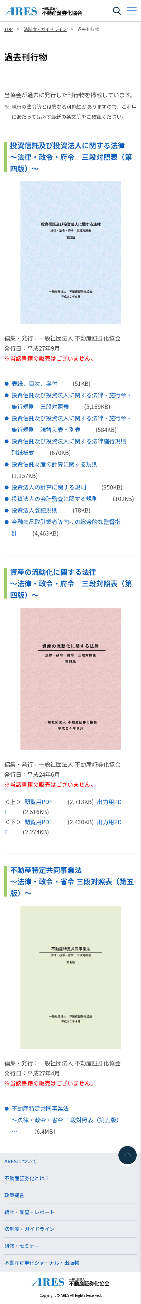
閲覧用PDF (38, 801)
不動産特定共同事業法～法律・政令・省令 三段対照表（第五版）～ (66, 1120)
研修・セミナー (21, 1245)
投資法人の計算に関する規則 (48, 487)
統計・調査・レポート (29, 1211)
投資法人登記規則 (34, 510)
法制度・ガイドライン (29, 1228)
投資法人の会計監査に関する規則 (54, 498)
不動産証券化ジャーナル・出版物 (41, 1262)
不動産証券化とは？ (27, 1178)
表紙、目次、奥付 (34, 383)
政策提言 (14, 1195)
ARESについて (20, 1161)
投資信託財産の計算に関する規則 (54, 464)
